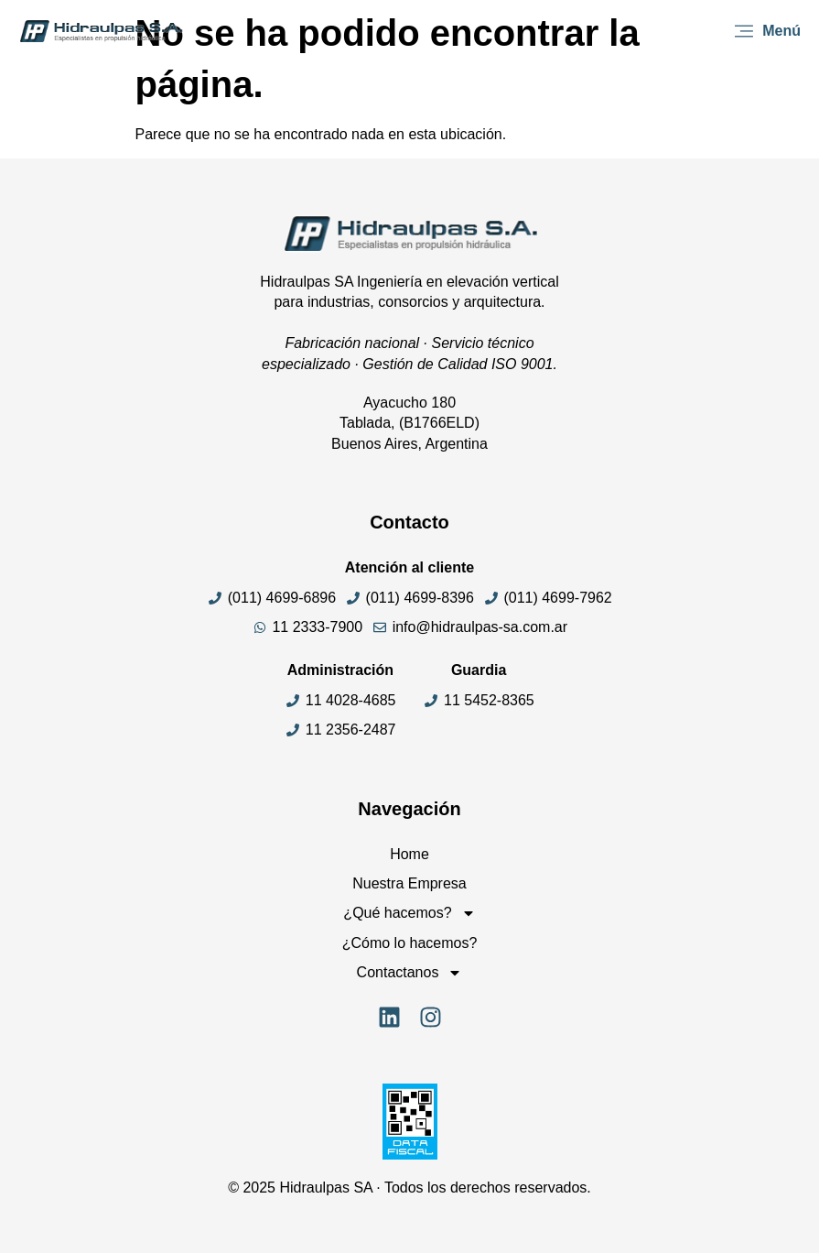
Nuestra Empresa (409, 883)
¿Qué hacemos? (409, 913)
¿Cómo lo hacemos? (410, 943)
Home (409, 854)
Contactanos (410, 973)
